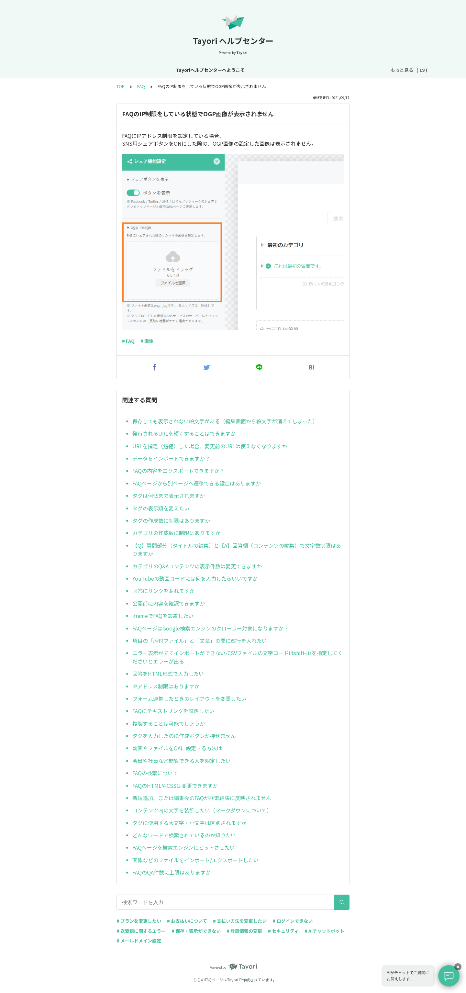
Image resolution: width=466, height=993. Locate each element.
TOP (120, 86)
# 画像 (146, 341)
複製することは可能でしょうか (168, 723)
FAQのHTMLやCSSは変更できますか (175, 785)
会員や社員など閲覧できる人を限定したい (181, 760)
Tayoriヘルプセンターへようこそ (77, 70)
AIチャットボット (342, 70)
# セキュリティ (283, 931)
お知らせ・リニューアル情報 (150, 70)
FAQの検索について (155, 773)
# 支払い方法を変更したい (240, 921)
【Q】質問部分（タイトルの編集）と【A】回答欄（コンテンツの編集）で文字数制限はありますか (236, 549)
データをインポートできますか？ (171, 458)
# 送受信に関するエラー (141, 931)
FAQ (373, 70)
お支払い (279, 70)
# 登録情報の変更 (244, 931)
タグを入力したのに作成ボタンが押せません (184, 736)
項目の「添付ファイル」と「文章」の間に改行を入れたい (199, 640)
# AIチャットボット (324, 931)
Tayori (232, 979)
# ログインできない (292, 921)
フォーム (306, 70)
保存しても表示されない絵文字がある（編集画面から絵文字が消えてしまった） (225, 421)
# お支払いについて (187, 921)
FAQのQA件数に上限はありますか (171, 872)
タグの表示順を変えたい (160, 508)
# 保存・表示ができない (196, 931)
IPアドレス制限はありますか (165, 686)
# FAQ (128, 341)
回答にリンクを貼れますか (163, 591)
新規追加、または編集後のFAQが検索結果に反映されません (201, 798)
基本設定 (197, 70)
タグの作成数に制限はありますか (171, 520)
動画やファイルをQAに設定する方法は (177, 748)
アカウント (227, 70)
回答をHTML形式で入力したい (168, 673)
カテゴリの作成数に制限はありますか (176, 533)
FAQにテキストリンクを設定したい (173, 711)
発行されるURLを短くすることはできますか (184, 433)
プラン (254, 70)
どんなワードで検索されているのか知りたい (184, 835)
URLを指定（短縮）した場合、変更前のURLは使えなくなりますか (209, 446)
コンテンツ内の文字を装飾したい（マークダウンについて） (202, 810)
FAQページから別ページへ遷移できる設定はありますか (196, 483)
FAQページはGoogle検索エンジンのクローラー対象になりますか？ (210, 628)
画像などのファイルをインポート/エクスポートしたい (195, 860)
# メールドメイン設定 (138, 940)
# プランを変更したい (138, 921)
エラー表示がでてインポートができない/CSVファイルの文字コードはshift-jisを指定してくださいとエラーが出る (237, 657)
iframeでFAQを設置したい (163, 615)
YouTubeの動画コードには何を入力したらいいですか (195, 578)
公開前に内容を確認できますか (168, 603)
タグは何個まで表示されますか (168, 495)
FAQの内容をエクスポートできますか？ (178, 470)
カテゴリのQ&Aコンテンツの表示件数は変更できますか (197, 566)
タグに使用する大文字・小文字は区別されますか (189, 823)
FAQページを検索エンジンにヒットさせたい (183, 847)
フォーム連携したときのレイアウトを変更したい (189, 698)
